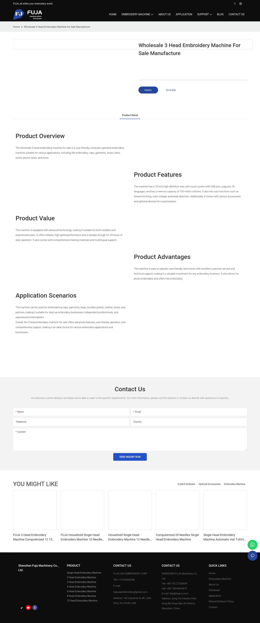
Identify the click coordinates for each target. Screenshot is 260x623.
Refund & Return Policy (221, 601)
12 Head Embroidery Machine (82, 600)
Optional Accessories (210, 484)
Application (215, 595)
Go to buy (171, 90)
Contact (213, 607)
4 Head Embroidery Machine (81, 586)
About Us (214, 584)
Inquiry (148, 90)
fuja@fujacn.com (179, 593)
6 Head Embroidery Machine (81, 591)
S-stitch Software (186, 484)
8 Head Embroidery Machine (81, 596)
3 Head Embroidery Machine (81, 582)
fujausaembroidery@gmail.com (130, 592)
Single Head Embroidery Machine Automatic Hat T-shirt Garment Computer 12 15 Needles (223, 537)
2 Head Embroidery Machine (81, 577)
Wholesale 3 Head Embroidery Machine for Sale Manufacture (57, 26)
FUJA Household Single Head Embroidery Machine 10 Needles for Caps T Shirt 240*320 (82, 537)
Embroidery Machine (234, 484)
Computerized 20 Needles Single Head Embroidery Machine (177, 537)
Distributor (214, 590)
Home (212, 573)
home (16, 26)
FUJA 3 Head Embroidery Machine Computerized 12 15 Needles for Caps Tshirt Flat (32, 537)
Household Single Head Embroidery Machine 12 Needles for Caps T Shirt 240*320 (129, 537)
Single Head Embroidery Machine (84, 572)
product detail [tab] (130, 115)
